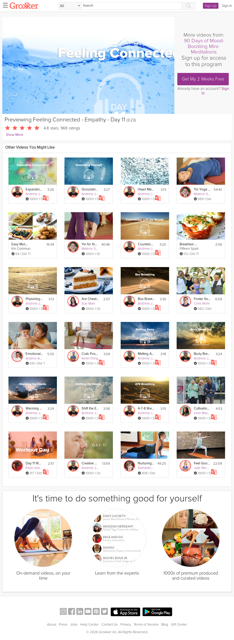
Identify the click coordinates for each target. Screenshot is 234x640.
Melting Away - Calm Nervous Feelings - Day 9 (146, 354)
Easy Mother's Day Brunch (20, 244)
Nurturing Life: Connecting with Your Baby (146, 463)
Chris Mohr (202, 303)
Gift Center (179, 624)
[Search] (131, 6)
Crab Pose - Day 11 (90, 354)
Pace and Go (35, 468)
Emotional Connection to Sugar (34, 354)
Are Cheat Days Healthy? (90, 299)
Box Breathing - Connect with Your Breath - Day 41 (146, 299)
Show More (14, 135)
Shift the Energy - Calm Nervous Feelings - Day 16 (90, 408)
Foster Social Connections (202, 299)
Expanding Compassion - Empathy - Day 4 (34, 189)
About (51, 624)
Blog (164, 624)
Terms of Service (146, 624)
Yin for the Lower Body (90, 244)
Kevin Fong (90, 358)
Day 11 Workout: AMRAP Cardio (34, 463)
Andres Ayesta (37, 358)
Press (63, 624)
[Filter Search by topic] (70, 6)
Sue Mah (88, 303)
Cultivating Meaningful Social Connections (202, 408)
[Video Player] (88, 65)
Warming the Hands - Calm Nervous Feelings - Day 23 (34, 408)
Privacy (125, 624)
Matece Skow (204, 194)
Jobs (73, 624)
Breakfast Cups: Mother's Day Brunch (188, 244)
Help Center (89, 624)
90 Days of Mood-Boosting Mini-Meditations (204, 46)
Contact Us (109, 624)
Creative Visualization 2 (90, 463)
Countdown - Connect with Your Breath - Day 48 (146, 244)
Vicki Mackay (203, 413)
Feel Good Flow (202, 463)
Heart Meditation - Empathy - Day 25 (146, 189)
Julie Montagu (204, 468)
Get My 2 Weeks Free (203, 79)
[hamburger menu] (4, 5)
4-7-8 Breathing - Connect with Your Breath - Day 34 (146, 408)
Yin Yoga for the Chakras (202, 189)
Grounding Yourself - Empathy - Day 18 (90, 189)
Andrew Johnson (38, 194)
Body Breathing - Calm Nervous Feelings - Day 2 (202, 354)
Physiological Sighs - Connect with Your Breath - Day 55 (34, 299)
